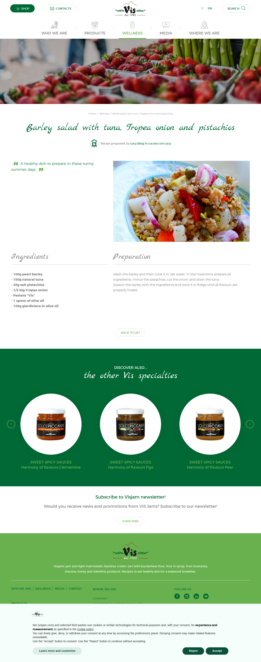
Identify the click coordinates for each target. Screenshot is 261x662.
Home (92, 113)
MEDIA (59, 588)
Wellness (104, 113)
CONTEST (75, 588)
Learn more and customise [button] (57, 650)
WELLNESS (43, 588)
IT (202, 8)
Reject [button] (193, 650)
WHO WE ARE (21, 588)
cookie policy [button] (85, 629)
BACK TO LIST (130, 332)
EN (210, 8)
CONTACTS (60, 8)
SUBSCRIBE (130, 521)
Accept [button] (217, 650)
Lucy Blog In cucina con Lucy (150, 143)
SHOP (22, 8)
